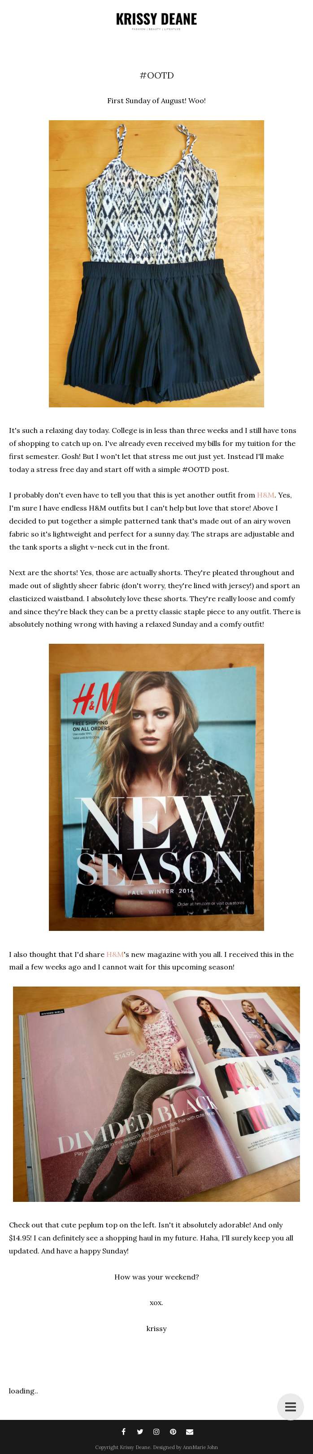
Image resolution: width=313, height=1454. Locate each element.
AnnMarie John (200, 1447)
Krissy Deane (135, 1447)
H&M (265, 494)
